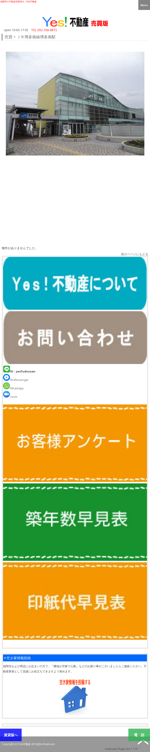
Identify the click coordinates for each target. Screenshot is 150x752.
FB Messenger (16, 380)
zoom (10, 397)
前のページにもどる (134, 254)
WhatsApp (13, 388)
